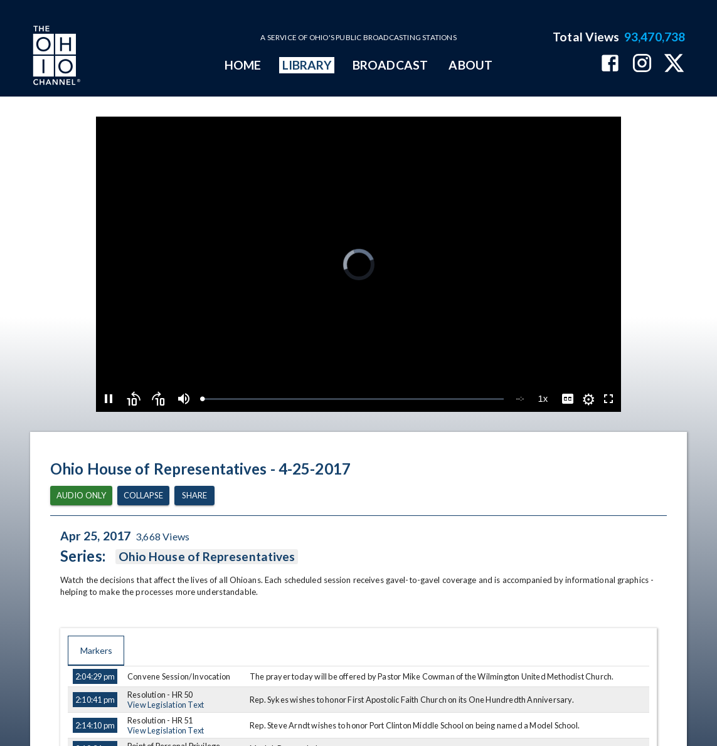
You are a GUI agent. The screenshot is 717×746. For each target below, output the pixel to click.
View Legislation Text (165, 705)
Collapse (143, 495)
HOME (243, 65)
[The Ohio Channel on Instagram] (642, 64)
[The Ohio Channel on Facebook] (610, 64)
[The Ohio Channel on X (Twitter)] (674, 64)
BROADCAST (390, 65)
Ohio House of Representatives (206, 556)
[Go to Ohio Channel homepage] (55, 57)
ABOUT (470, 65)
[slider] (353, 399)
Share (194, 495)
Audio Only (81, 495)
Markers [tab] (96, 650)
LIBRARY (307, 65)
